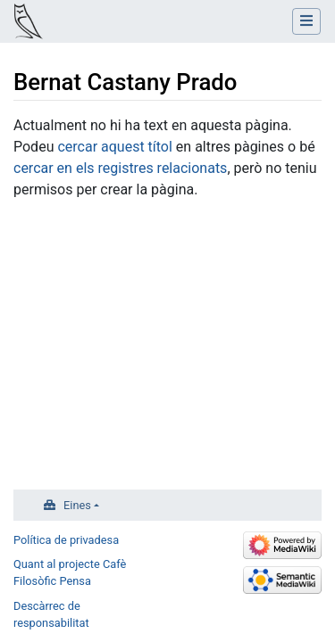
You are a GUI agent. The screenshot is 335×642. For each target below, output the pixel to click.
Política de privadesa (66, 540)
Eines (77, 505)
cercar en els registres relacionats (120, 168)
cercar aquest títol (114, 146)
